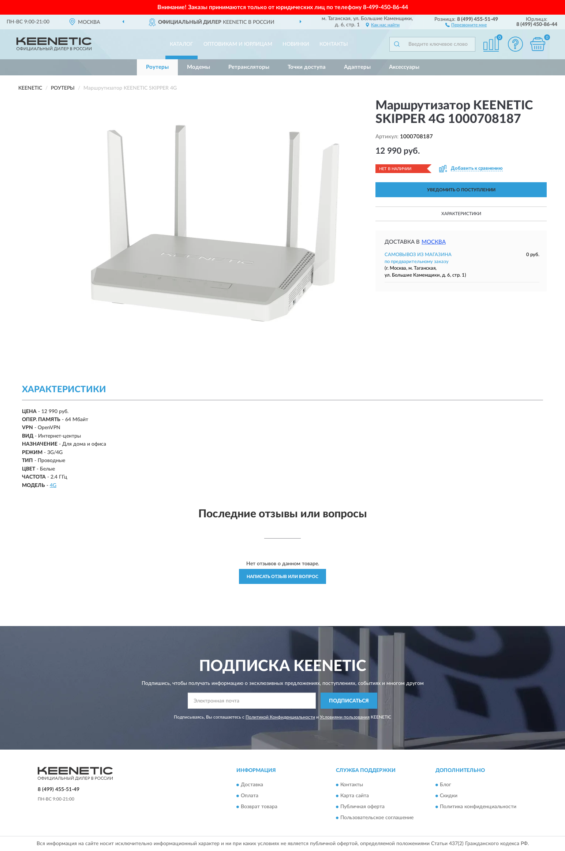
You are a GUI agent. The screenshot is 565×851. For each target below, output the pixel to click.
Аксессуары (404, 67)
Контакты (333, 44)
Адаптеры (357, 67)
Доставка (252, 784)
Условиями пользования (345, 717)
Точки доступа (307, 67)
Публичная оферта (362, 806)
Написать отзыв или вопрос (282, 576)
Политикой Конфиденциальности (280, 717)
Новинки (295, 44)
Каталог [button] (181, 44)
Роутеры (157, 67)
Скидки (448, 795)
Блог (445, 784)
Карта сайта (354, 795)
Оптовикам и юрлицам (237, 44)
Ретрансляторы (248, 67)
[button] (466, 24)
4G (53, 485)
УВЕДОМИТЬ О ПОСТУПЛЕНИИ (461, 190)
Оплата (249, 795)
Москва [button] (434, 242)
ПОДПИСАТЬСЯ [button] (349, 701)
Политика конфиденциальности (478, 806)
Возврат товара (259, 806)
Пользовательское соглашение (377, 817)
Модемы (198, 67)
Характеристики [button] (461, 213)
